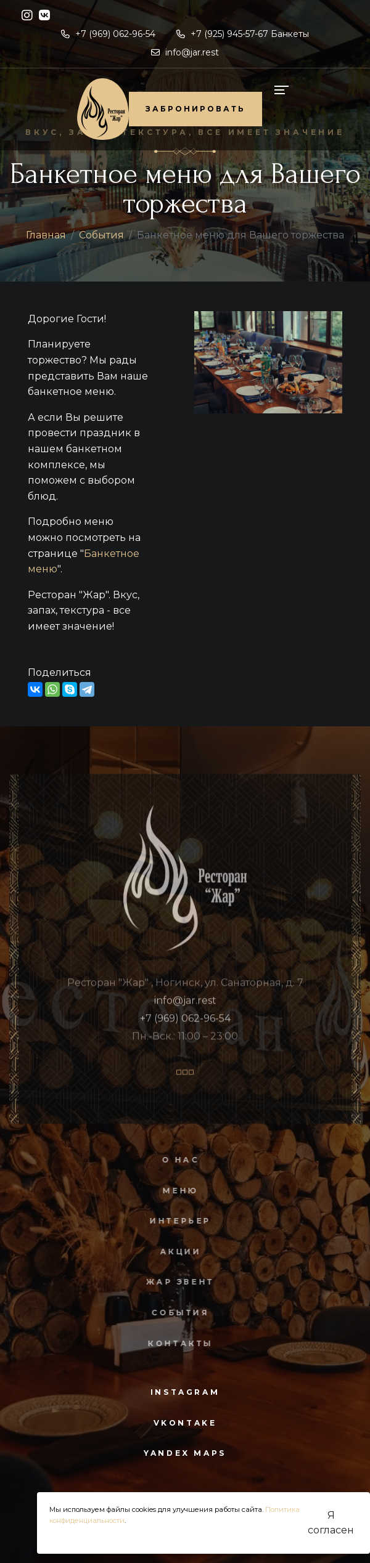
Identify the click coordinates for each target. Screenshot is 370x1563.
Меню (175, 1190)
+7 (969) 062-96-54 (108, 33)
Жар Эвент (175, 1281)
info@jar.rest (185, 52)
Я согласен (331, 1522)
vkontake (185, 1422)
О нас (175, 1159)
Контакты (175, 1343)
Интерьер (176, 1220)
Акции (175, 1251)
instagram (185, 1392)
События (101, 235)
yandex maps (185, 1453)
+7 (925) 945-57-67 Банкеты (242, 33)
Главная (46, 235)
